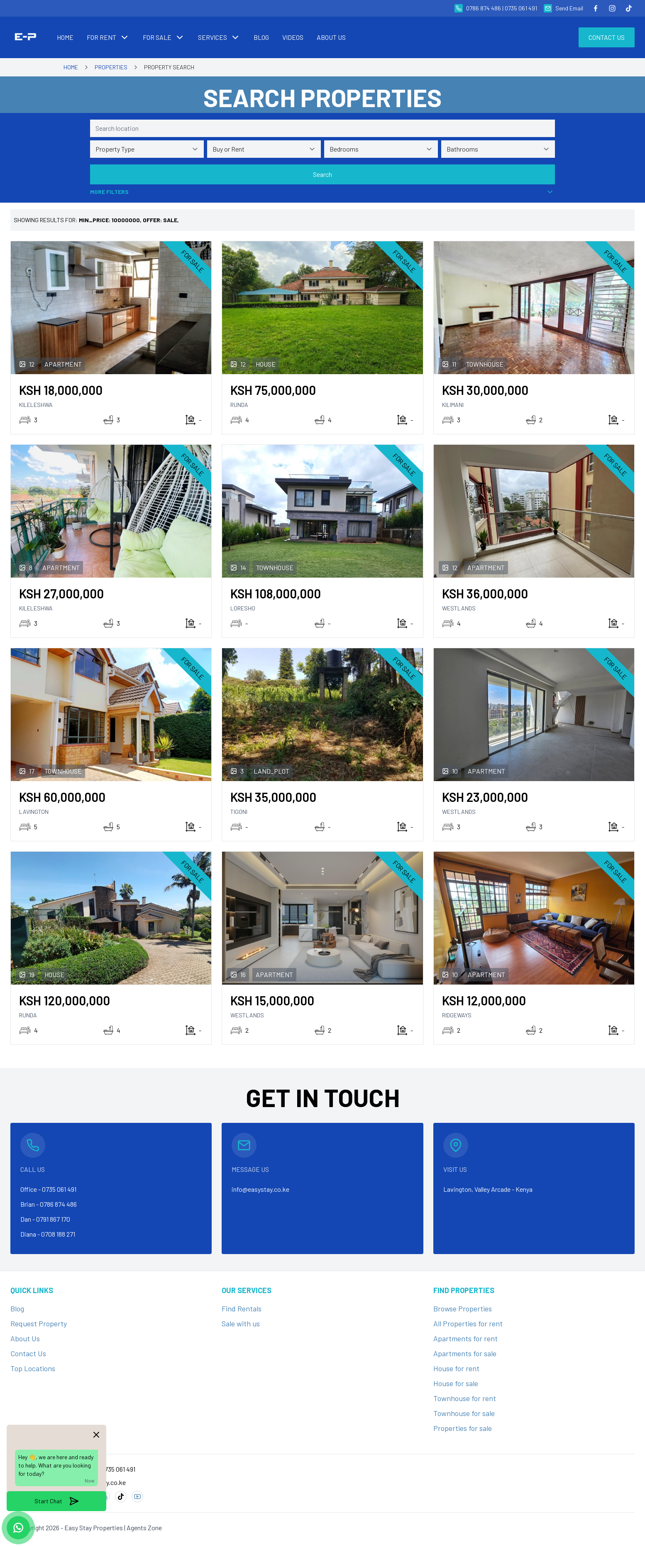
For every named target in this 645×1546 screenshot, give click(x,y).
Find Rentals (241, 1308)
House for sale (455, 1383)
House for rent (456, 1368)
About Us (25, 1338)
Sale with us (241, 1323)
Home (71, 67)
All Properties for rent (468, 1323)
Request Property (38, 1323)
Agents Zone (144, 1527)
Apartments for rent (465, 1338)
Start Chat (56, 1501)
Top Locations (32, 1368)
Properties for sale (462, 1428)
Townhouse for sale (464, 1413)
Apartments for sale (464, 1353)
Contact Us (607, 37)
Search (322, 174)
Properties (111, 67)
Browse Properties (462, 1308)
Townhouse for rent (464, 1398)
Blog (17, 1308)
